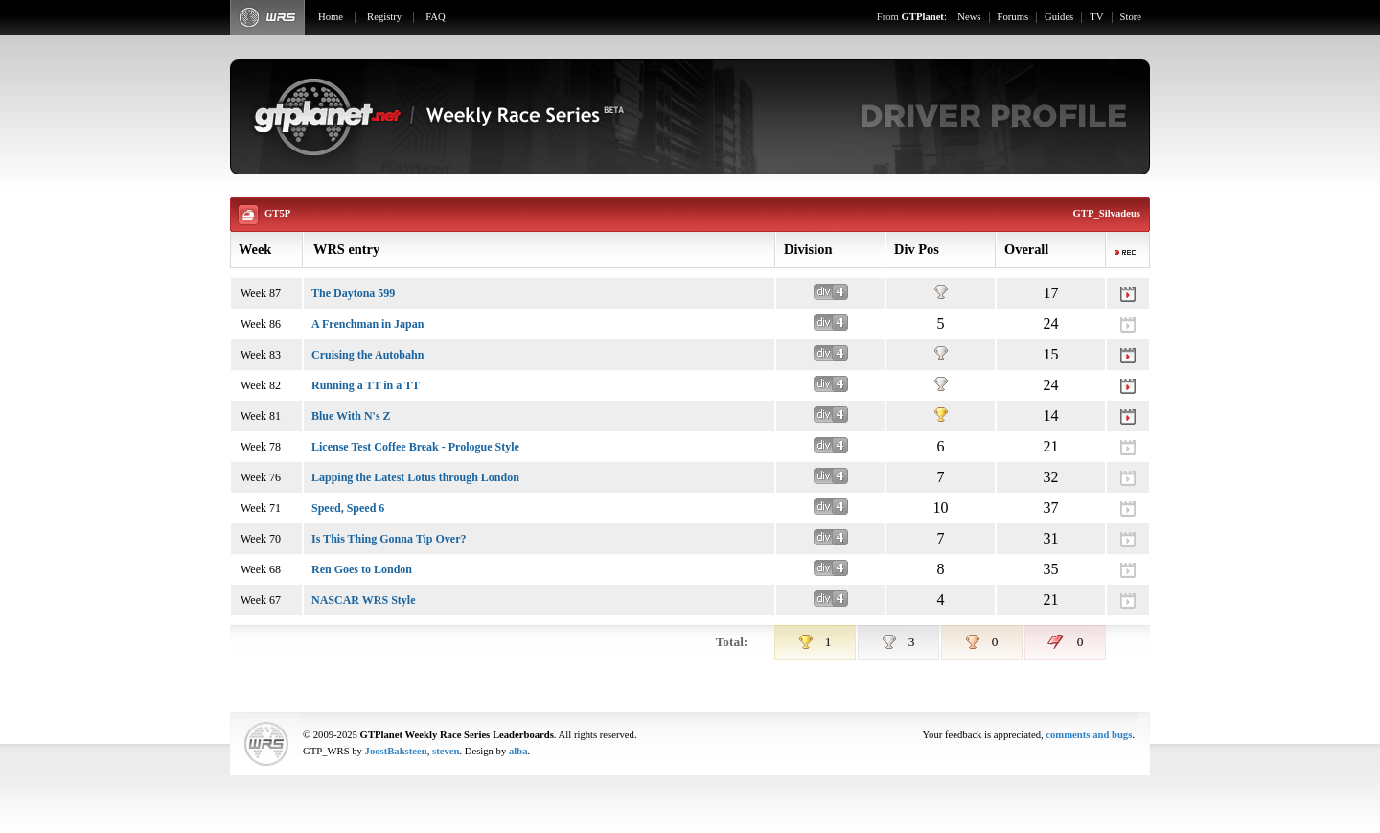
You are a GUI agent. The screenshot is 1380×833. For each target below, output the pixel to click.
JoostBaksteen (396, 751)
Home (330, 17)
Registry (384, 17)
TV (1096, 17)
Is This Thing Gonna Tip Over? (389, 538)
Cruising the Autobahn (367, 354)
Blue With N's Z (351, 416)
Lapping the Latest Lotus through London (415, 477)
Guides (1059, 17)
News (968, 17)
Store (1131, 17)
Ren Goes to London (361, 569)
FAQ (436, 17)
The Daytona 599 (353, 293)
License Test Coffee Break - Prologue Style (415, 446)
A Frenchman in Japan (367, 324)
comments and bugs (1089, 734)
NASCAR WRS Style (363, 600)
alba (518, 751)
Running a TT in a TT (365, 385)
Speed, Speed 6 (347, 508)
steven (445, 751)
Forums (1013, 17)
